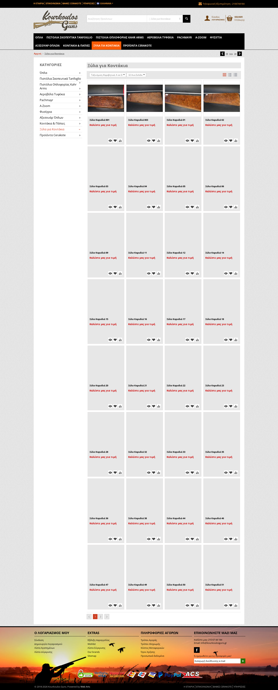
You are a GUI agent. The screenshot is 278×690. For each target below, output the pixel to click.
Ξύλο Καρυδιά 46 (214, 518)
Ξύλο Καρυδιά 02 (214, 119)
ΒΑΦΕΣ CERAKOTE (71, 3)
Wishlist (92, 644)
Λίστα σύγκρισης (43, 652)
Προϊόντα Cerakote (137, 45)
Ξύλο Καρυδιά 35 (214, 451)
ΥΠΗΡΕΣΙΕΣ (89, 3)
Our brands (94, 652)
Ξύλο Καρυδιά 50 (176, 584)
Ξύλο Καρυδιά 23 (214, 385)
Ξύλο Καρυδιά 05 (176, 186)
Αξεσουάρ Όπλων (47, 45)
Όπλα (39, 37)
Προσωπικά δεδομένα (152, 655)
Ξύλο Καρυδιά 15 (99, 319)
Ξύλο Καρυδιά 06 (214, 186)
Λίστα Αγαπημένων (44, 647)
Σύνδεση (39, 640)
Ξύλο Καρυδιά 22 (176, 385)
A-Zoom (200, 37)
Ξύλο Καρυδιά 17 (176, 319)
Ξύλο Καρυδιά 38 (137, 518)
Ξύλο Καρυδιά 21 (137, 385)
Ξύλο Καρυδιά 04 (137, 186)
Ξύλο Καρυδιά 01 (176, 119)
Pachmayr (184, 37)
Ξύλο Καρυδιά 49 (137, 584)
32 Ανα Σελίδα (136, 75)
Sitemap (92, 655)
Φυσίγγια (216, 37)
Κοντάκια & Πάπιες (76, 45)
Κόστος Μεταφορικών (152, 647)
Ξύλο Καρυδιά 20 (99, 385)
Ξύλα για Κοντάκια (106, 45)
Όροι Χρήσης (148, 652)
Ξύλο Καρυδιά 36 (99, 518)
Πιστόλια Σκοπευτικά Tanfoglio (69, 37)
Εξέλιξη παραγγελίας (99, 640)
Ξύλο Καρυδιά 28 (99, 451)
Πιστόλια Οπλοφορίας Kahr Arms (120, 37)
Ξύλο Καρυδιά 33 (176, 451)
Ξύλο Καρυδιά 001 (99, 119)
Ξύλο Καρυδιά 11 (137, 252)
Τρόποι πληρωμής (150, 644)
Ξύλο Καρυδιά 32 (137, 451)
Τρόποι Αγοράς (149, 640)
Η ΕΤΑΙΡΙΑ (39, 3)
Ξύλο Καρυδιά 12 (176, 252)
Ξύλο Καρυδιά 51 (214, 584)
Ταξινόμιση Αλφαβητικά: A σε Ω (108, 75)
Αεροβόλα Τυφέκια (160, 37)
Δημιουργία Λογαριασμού (48, 644)
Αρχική (37, 53)
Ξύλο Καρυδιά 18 (214, 319)
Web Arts (85, 686)
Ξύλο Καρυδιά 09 (99, 252)
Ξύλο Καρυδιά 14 (214, 252)
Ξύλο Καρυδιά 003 (138, 119)
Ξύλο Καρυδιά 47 (99, 584)
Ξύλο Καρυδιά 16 (137, 319)
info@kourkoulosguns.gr (214, 642)
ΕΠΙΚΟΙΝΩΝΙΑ (53, 3)
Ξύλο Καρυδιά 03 (99, 186)
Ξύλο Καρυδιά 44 (176, 518)
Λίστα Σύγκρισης (96, 647)
